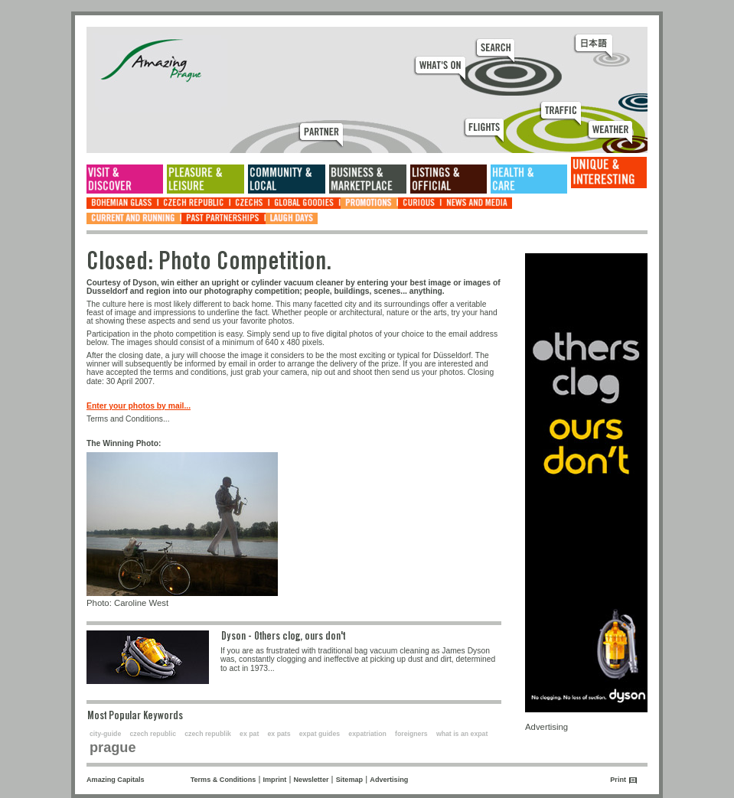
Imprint (275, 779)
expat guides (319, 734)
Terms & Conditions (223, 779)
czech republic (152, 734)
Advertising (389, 779)
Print (618, 779)
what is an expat (462, 734)
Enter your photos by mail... (138, 406)
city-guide (105, 734)
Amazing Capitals (115, 779)
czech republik (207, 734)
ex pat (249, 734)
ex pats (279, 734)
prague (113, 747)
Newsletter (311, 779)
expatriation (367, 734)
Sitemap (349, 779)
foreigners (411, 734)
